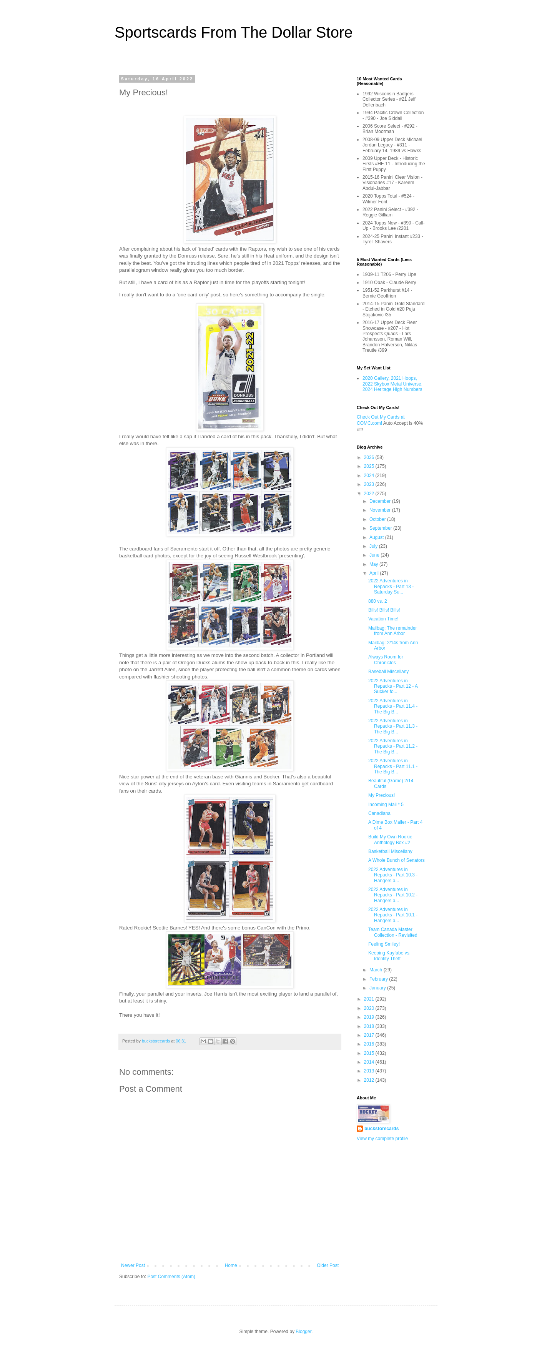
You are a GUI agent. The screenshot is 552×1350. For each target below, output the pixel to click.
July (374, 546)
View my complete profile (382, 1138)
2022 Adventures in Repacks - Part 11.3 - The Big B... (392, 726)
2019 (370, 1017)
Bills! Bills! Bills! (384, 610)
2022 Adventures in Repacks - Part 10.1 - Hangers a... (392, 915)
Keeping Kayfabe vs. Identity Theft (389, 955)
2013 (370, 1071)
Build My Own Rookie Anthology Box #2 (390, 839)
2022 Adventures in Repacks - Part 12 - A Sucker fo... (392, 686)
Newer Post (133, 1265)
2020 (370, 1008)
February (379, 979)
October (378, 519)
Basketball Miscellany (390, 851)
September (381, 528)
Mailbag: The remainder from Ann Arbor (392, 630)
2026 (370, 457)
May (374, 564)
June (375, 555)
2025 (370, 466)
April (374, 573)
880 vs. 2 (377, 601)
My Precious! (381, 795)
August (377, 537)
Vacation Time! (383, 619)
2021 (370, 999)
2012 (370, 1080)
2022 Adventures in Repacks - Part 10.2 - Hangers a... (392, 895)
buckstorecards (381, 1128)
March (376, 970)
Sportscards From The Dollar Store (233, 32)
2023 (370, 484)
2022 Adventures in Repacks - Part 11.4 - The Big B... (392, 706)
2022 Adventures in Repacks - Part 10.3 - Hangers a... (392, 875)
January (378, 988)
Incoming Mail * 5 (386, 804)
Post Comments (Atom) (171, 1276)
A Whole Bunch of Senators (396, 860)
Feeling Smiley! (384, 944)
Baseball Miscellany (388, 671)
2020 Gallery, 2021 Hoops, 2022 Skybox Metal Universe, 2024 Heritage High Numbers (392, 384)
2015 (370, 1053)
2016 (370, 1044)
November (380, 510)
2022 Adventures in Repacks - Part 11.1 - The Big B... (392, 766)
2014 (370, 1062)
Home (231, 1265)
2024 (370, 475)
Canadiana (379, 813)
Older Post (328, 1265)
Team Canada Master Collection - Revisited (392, 932)
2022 (370, 493)
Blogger (303, 1331)
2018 (370, 1026)
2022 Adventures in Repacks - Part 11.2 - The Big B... (392, 746)
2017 (370, 1035)
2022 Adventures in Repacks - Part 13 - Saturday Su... (391, 586)
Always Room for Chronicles (385, 659)
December (380, 501)
